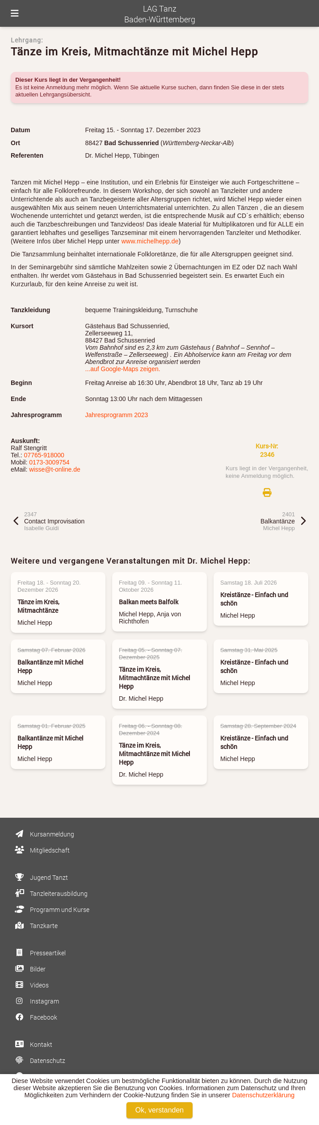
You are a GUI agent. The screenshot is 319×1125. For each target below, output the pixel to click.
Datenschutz (39, 1060)
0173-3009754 (49, 462)
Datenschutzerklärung (263, 1095)
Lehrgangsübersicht (65, 94)
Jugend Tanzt (40, 877)
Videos (31, 985)
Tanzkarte (35, 925)
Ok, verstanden (159, 1110)
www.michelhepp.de (150, 241)
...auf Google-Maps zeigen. (122, 368)
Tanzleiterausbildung (50, 893)
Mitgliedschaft (41, 850)
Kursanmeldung (43, 834)
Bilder (29, 969)
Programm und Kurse (51, 909)
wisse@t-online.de (54, 469)
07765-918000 (44, 455)
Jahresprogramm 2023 (116, 414)
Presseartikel (39, 953)
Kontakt (32, 1044)
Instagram (36, 1001)
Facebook (35, 1017)
